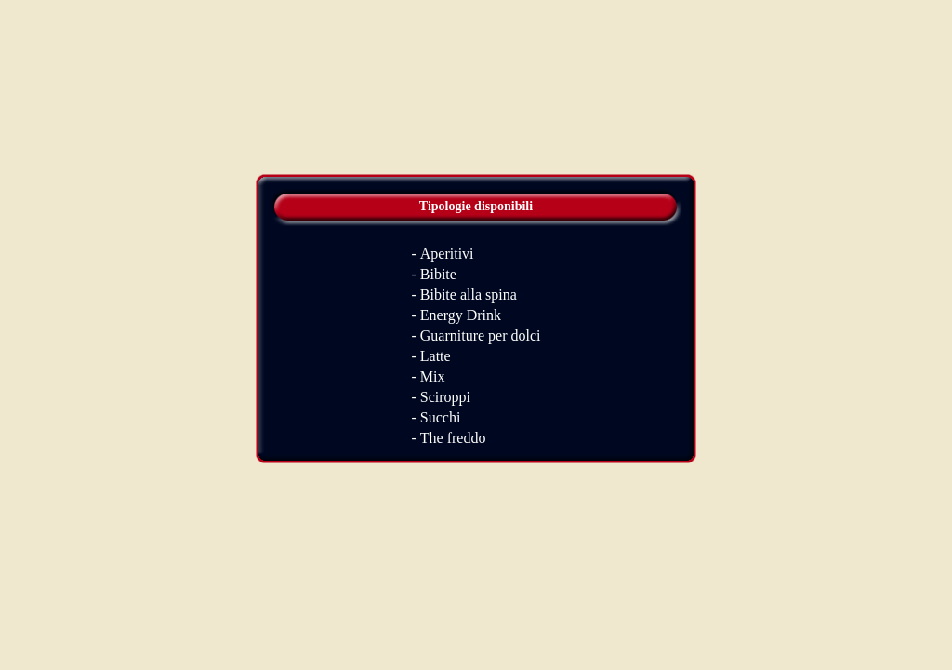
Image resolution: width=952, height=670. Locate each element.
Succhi (440, 417)
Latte (435, 356)
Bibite (438, 274)
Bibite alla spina (468, 294)
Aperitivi (447, 253)
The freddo (453, 438)
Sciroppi (445, 397)
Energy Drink (460, 315)
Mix (432, 376)
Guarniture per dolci (480, 335)
